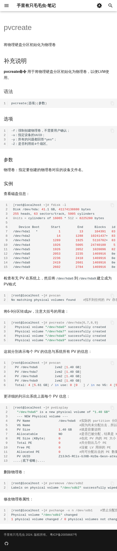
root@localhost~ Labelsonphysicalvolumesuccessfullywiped (64, 485)
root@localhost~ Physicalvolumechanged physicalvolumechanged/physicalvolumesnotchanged (64, 515)
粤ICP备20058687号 (63, 534)
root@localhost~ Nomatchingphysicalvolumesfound (64, 297)
